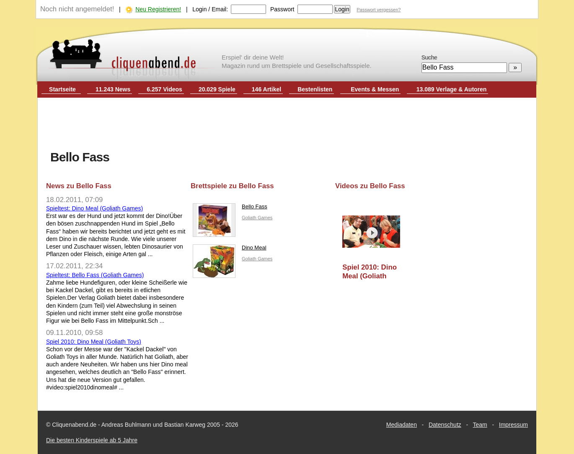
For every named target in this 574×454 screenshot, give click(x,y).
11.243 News (113, 89)
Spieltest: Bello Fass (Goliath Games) (95, 275)
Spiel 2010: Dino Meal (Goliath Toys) (93, 341)
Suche (429, 57)
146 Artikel (266, 89)
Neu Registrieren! (158, 9)
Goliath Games (257, 217)
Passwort (282, 9)
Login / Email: (210, 9)
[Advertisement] (287, 125)
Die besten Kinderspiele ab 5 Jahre (91, 440)
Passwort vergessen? (379, 9)
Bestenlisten (314, 89)
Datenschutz (445, 424)
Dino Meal (229, 249)
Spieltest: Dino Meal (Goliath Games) (94, 208)
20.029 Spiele (217, 89)
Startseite (62, 89)
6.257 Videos (164, 89)
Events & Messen (375, 89)
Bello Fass (230, 208)
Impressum (513, 424)
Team (480, 424)
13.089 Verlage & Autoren (451, 89)
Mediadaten (401, 424)
